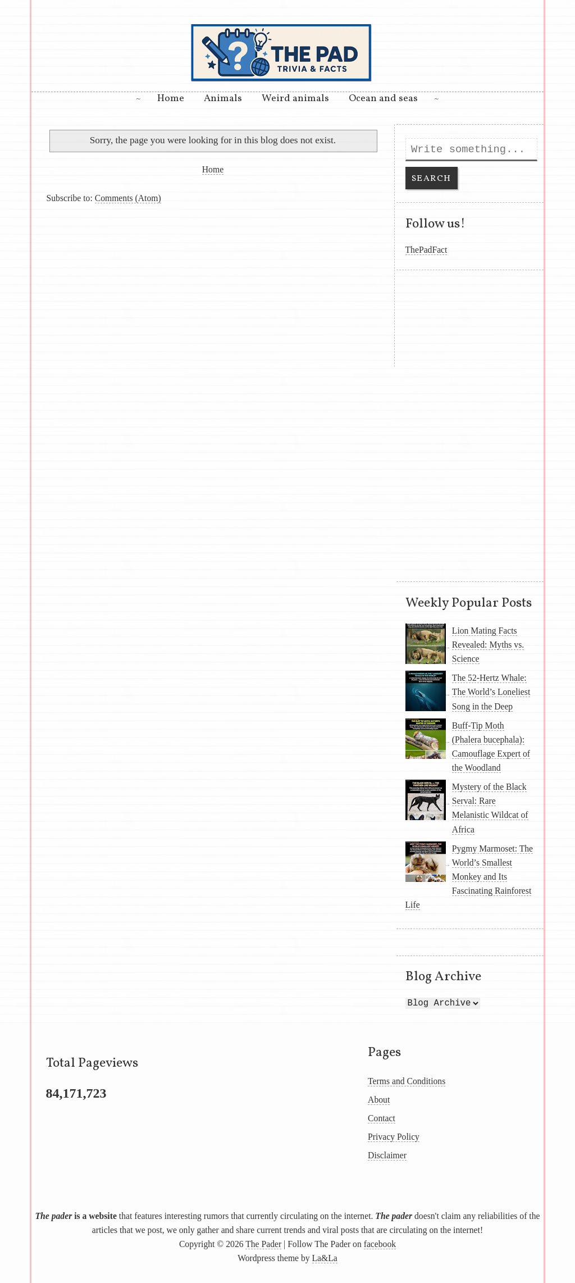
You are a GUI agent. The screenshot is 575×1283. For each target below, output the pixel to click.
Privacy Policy (393, 1136)
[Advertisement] (212, 288)
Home (170, 99)
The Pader (263, 1244)
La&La (324, 1258)
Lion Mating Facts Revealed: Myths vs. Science (488, 644)
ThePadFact (426, 249)
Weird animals (295, 99)
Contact (381, 1118)
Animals (223, 99)
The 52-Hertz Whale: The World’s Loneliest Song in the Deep (491, 692)
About (379, 1099)
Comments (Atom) (128, 198)
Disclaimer (387, 1155)
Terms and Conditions (406, 1081)
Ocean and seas (383, 99)
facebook (380, 1244)
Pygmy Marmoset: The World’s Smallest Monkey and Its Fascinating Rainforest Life (469, 876)
